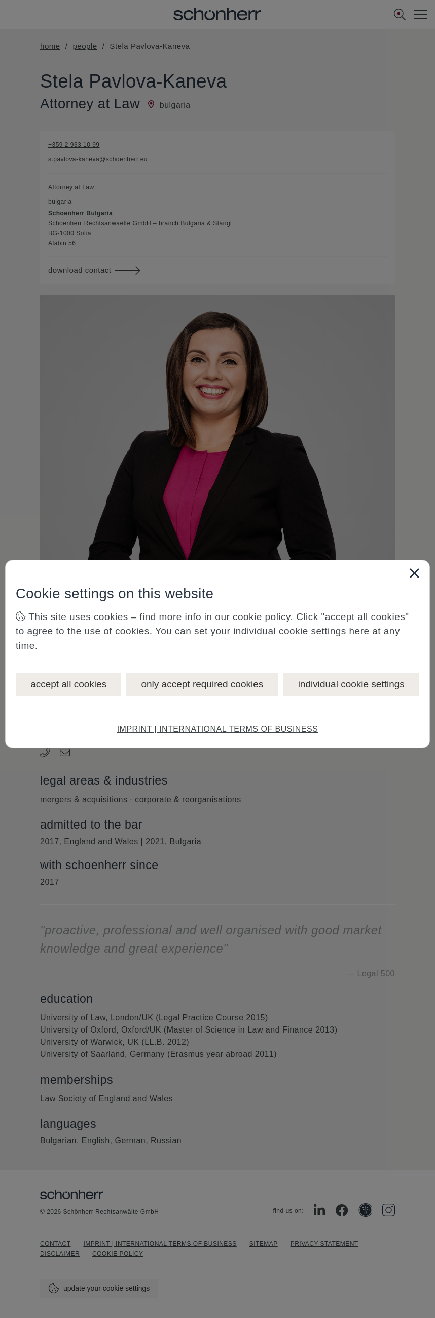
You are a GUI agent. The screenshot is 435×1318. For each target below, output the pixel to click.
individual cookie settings (351, 684)
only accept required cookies (202, 684)
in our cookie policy (247, 616)
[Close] (414, 573)
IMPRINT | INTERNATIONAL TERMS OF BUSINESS (217, 729)
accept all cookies (68, 684)
